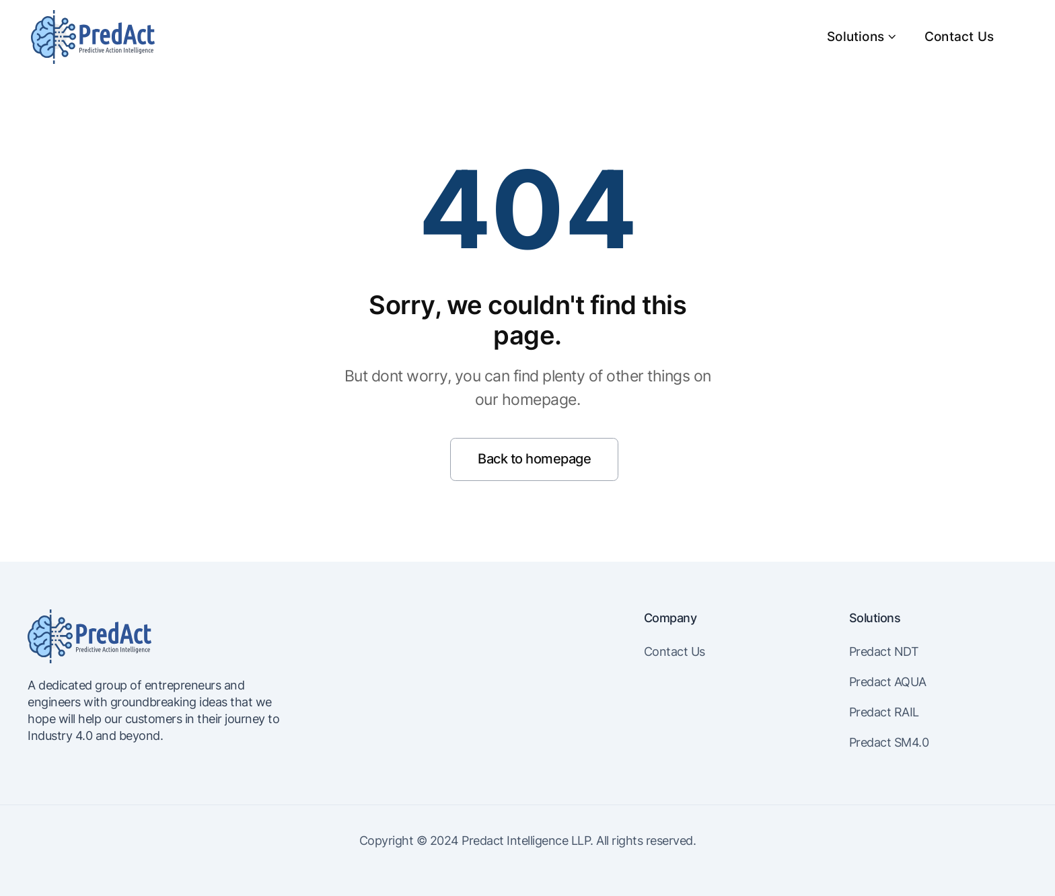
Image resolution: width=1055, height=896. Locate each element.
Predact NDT (884, 651)
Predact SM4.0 (889, 742)
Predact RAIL (884, 712)
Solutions (862, 36)
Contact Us (959, 36)
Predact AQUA (887, 682)
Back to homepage (534, 459)
